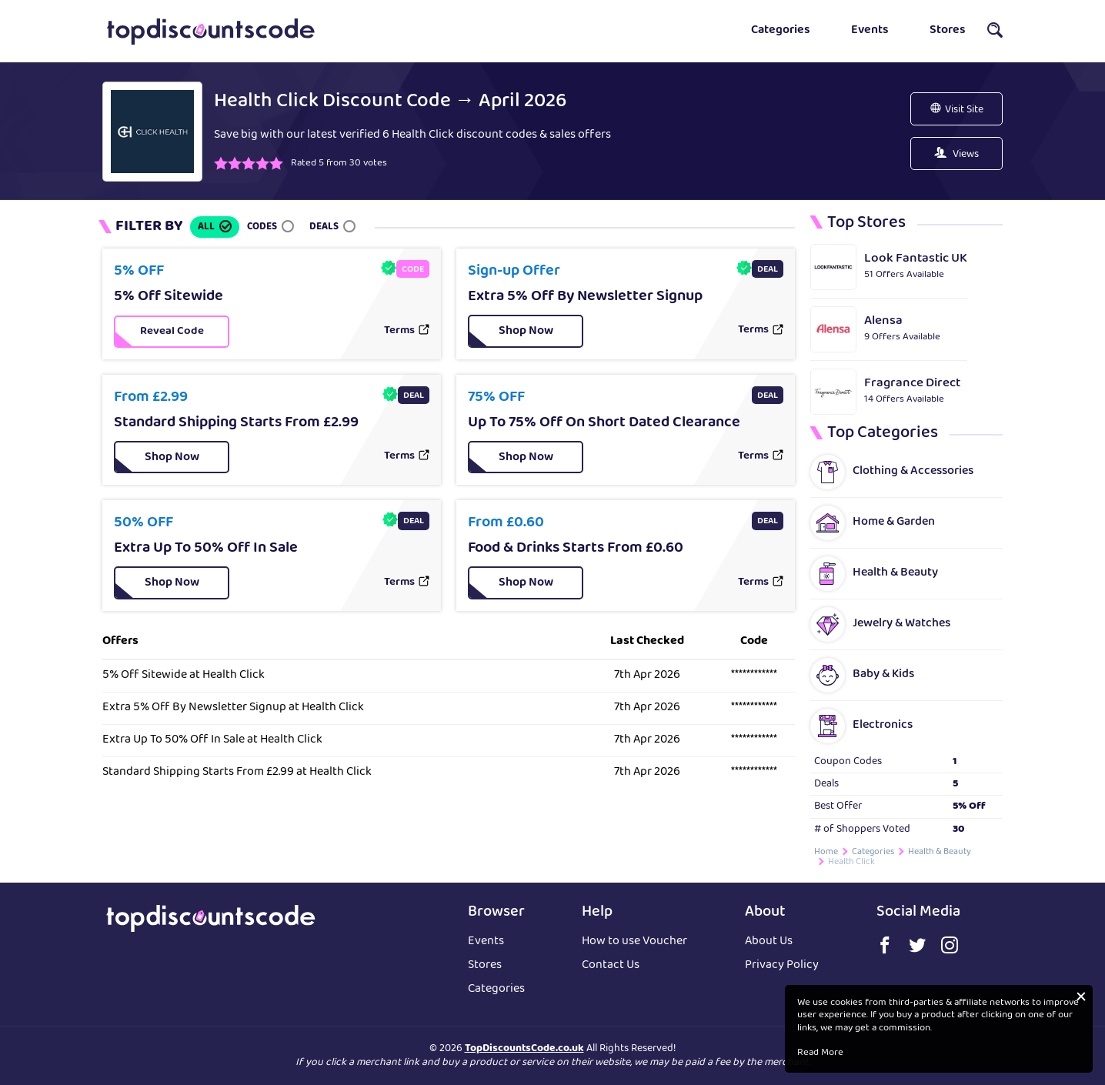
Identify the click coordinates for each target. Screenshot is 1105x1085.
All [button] (206, 227)
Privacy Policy (782, 966)
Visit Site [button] (964, 110)
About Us (769, 942)
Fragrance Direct (912, 383)
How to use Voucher (634, 942)
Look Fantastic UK (915, 259)
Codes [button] (262, 227)
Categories (780, 31)
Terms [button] (399, 331)
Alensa (883, 321)
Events (870, 31)
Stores (948, 31)
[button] (995, 34)
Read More (820, 1053)
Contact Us (610, 966)
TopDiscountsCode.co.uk (524, 1049)
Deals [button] (324, 227)
